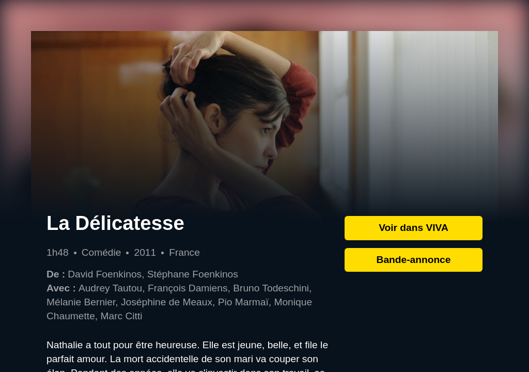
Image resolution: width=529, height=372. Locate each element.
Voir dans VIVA (413, 227)
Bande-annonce (414, 259)
